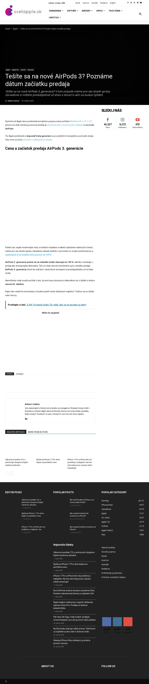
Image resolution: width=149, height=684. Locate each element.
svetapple (19, 374)
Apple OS (15, 70)
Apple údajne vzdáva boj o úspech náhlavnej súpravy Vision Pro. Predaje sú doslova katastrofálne (73, 605)
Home (7, 29)
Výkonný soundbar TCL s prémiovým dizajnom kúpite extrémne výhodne (16, 462)
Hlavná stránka (108, 547)
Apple (15, 29)
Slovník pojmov (108, 551)
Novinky (30, 70)
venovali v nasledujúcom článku (37, 139)
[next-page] (11, 473)
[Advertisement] (50, 342)
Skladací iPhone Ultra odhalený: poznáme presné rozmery (71, 641)
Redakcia (105, 568)
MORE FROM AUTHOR (38, 432)
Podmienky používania (111, 573)
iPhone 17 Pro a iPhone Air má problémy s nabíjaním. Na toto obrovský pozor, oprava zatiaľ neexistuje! (72, 579)
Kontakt (105, 564)
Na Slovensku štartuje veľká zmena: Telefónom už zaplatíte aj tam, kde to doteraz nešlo (74, 630)
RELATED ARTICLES (16, 432)
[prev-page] (7, 473)
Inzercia (105, 560)
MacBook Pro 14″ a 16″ (81, 121)
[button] (140, 14)
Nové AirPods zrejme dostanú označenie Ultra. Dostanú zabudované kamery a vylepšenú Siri (74, 592)
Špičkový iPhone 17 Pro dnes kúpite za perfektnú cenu (70, 565)
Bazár (104, 556)
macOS (23, 70)
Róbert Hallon (13, 101)
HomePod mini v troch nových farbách (65, 125)
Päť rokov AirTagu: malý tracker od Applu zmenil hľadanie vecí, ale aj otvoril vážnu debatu (74, 618)
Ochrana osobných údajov (113, 577)
